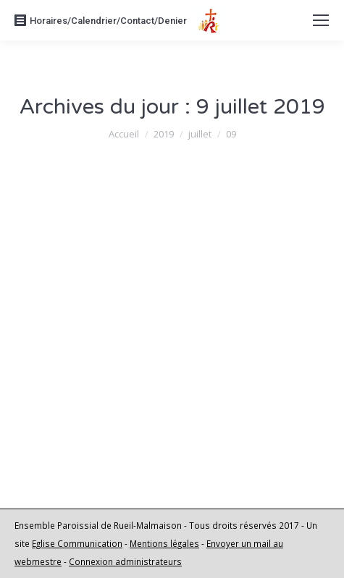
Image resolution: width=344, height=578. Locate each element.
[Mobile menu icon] (321, 20)
